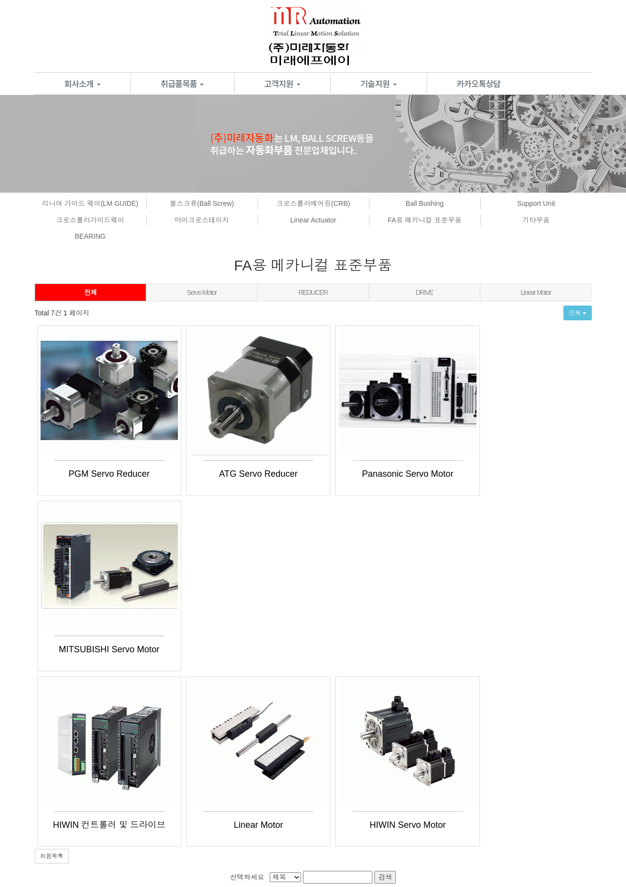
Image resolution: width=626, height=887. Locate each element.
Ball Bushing (425, 203)
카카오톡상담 (479, 83)
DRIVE (424, 292)
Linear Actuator (313, 220)
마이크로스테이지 (201, 220)
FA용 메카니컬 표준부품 (425, 220)
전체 (90, 292)
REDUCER (313, 292)
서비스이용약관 (60, 782)
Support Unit (536, 203)
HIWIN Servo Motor (370, 649)
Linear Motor (535, 292)
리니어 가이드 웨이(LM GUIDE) (90, 203)
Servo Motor (201, 292)
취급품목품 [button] (182, 83)
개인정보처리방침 (114, 782)
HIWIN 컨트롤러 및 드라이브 (101, 649)
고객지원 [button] (282, 83)
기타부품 (536, 220)
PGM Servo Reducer (101, 474)
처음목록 (52, 681)
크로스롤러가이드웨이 (90, 220)
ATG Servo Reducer (236, 474)
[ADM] (335, 866)
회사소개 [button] (83, 83)
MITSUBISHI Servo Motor (504, 474)
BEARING (90, 236)
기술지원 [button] (379, 83)
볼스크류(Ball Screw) (202, 203)
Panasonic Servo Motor (370, 474)
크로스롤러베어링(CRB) (313, 203)
